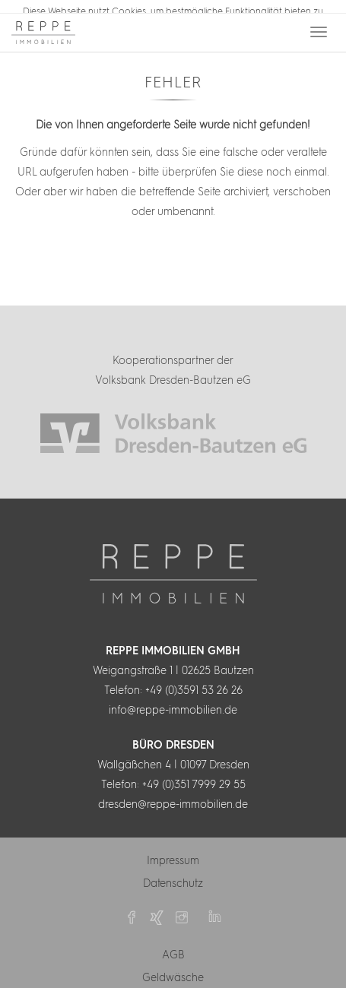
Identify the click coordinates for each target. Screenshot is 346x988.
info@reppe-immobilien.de (173, 708)
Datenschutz (173, 881)
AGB (173, 953)
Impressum (173, 858)
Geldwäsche (173, 976)
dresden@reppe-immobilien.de (173, 802)
